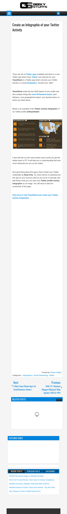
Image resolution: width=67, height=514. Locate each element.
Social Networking (41, 375)
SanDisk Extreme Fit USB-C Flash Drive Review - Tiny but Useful (32, 487)
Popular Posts (33, 471)
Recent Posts (16, 471)
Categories (50, 471)
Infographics (28, 375)
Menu (9, 13)
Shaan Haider (55, 372)
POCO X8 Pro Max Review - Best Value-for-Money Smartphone (31, 480)
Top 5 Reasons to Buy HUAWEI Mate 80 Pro (25, 491)
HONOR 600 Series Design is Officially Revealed (26, 476)
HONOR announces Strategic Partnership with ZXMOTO (29, 484)
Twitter (51, 375)
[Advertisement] (35, 51)
